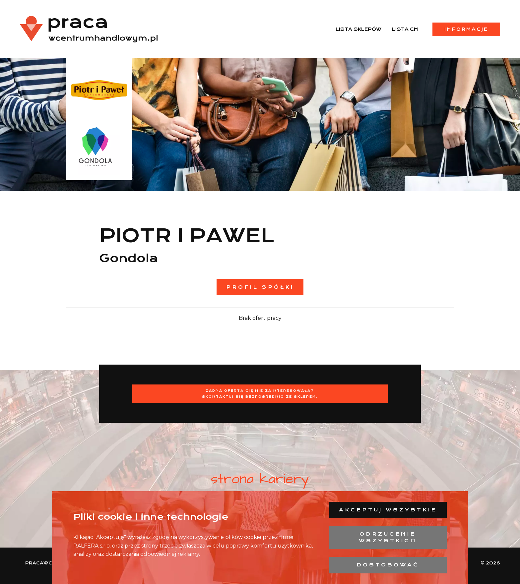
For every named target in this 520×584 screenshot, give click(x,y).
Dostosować (388, 565)
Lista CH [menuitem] (405, 29)
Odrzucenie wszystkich (388, 537)
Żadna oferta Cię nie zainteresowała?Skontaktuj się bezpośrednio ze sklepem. (260, 393)
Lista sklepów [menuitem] (358, 29)
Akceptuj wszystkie (388, 510)
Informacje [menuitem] (466, 29)
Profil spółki (260, 287)
